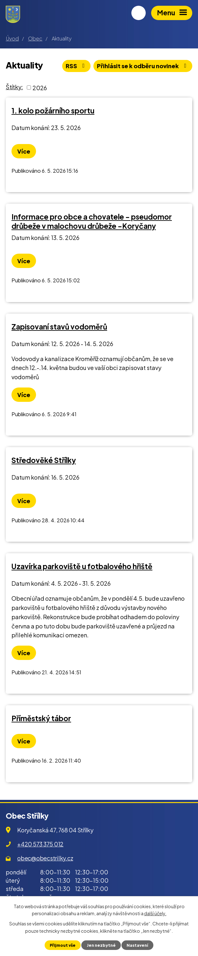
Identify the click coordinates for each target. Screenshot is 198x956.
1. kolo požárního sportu (52, 110)
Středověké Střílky (43, 460)
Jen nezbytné (101, 945)
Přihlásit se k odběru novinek (143, 65)
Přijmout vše (63, 945)
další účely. (155, 913)
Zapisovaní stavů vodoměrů (59, 326)
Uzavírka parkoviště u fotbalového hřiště (81, 566)
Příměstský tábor (41, 718)
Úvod (12, 38)
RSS (76, 65)
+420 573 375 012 (40, 844)
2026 (40, 87)
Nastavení (137, 945)
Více (23, 151)
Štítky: (14, 87)
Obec (35, 38)
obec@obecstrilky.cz (45, 858)
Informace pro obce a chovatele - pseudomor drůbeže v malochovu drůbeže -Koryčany (91, 221)
